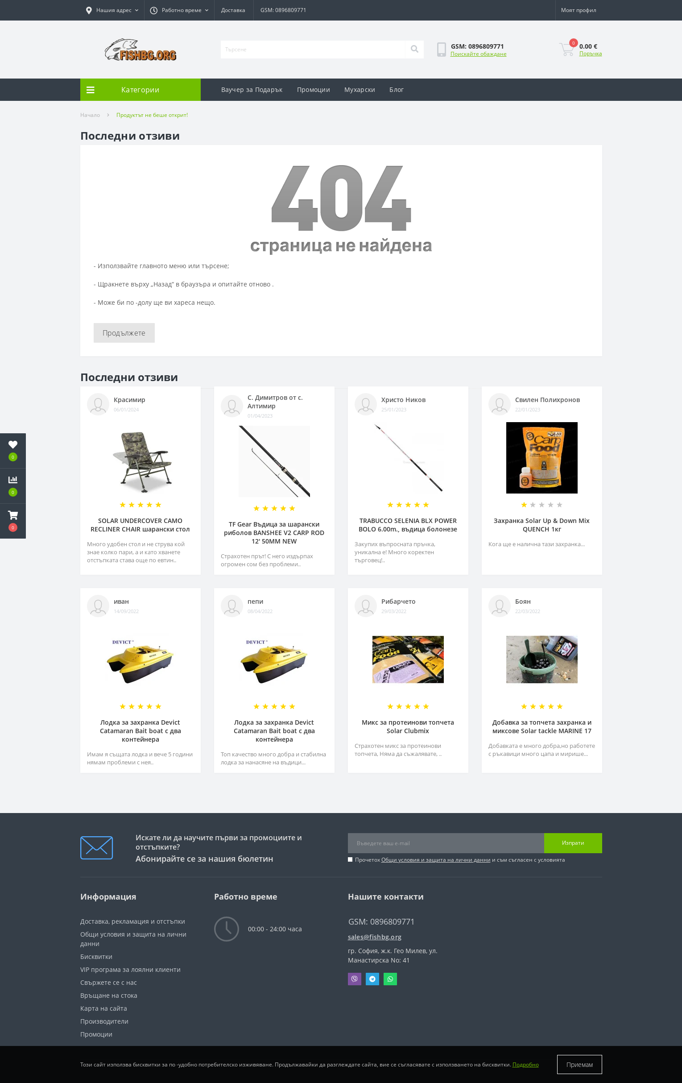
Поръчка (590, 53)
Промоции (313, 89)
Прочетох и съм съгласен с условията (460, 859)
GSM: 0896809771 (283, 10)
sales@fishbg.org (375, 937)
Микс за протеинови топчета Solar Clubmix (408, 726)
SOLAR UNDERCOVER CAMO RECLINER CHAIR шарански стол (140, 524)
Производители (104, 1021)
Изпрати (573, 842)
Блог (396, 89)
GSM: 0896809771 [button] (381, 922)
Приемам (579, 1064)
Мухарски (359, 89)
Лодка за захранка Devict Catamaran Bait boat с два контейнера (140, 730)
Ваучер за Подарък (252, 89)
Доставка (233, 10)
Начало (90, 115)
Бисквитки (96, 956)
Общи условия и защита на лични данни (436, 859)
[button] (112, 10)
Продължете (124, 333)
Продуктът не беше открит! (152, 115)
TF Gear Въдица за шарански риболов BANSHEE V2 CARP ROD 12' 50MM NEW (274, 532)
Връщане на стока (108, 995)
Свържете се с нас (108, 982)
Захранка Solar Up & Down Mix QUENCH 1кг (542, 524)
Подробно (526, 1064)
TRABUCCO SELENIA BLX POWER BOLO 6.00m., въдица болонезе (408, 524)
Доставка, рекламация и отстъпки (132, 921)
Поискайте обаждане (479, 54)
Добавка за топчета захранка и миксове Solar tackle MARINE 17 (541, 726)
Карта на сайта (103, 1008)
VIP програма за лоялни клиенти (130, 969)
